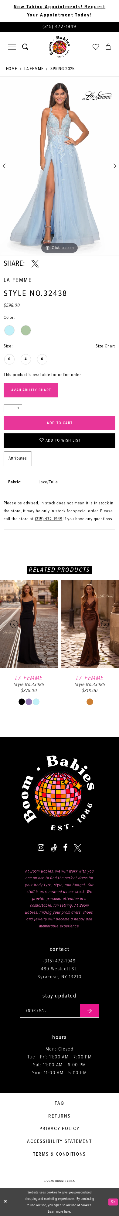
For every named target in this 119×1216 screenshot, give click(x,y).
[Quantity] (13, 408)
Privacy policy (59, 1128)
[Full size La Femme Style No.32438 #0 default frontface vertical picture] (59, 166)
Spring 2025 (62, 69)
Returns (59, 1116)
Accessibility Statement (59, 1141)
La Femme (34, 69)
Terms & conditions (59, 1154)
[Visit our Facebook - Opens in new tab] (65, 848)
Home (11, 69)
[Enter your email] (59, 1011)
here (67, 1211)
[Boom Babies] (59, 47)
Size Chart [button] (105, 346)
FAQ (59, 1103)
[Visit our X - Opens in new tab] (77, 848)
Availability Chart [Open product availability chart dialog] (31, 390)
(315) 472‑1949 (49, 519)
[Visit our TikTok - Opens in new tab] (54, 848)
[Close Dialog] (5, 1202)
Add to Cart (60, 423)
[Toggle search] (25, 47)
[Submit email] (89, 1011)
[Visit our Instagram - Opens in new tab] (41, 848)
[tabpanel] (59, 166)
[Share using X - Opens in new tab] (35, 263)
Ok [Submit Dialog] (113, 1202)
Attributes (17, 458)
